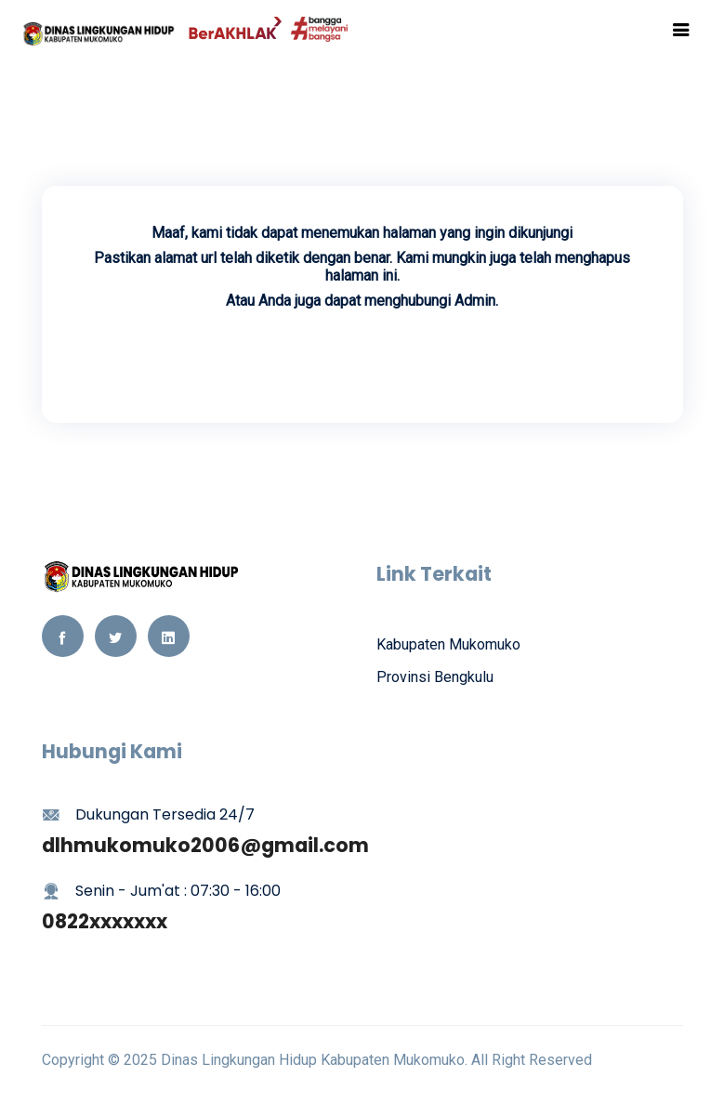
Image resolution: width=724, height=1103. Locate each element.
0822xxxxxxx (104, 921)
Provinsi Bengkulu (435, 677)
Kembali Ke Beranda (362, 354)
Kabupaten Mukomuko (448, 644)
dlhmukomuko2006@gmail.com (205, 845)
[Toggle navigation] (681, 30)
